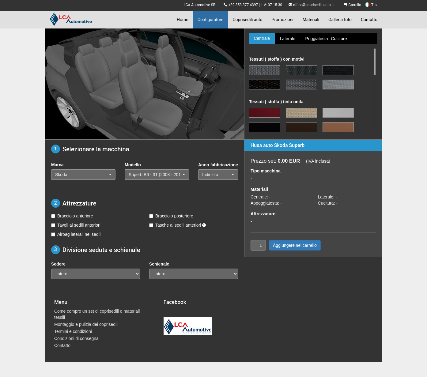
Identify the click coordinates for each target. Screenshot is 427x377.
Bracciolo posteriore (171, 215)
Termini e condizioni (73, 331)
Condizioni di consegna (76, 338)
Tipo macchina (266, 170)
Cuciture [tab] (339, 38)
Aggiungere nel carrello (295, 245)
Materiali (311, 19)
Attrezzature (263, 213)
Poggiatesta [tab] (315, 38)
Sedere (58, 264)
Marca (57, 164)
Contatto (369, 19)
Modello (133, 164)
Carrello (352, 5)
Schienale (159, 264)
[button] (83, 174)
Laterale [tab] (287, 38)
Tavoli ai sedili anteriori (75, 225)
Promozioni (282, 19)
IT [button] (371, 5)
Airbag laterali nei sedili (76, 234)
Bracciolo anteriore (72, 215)
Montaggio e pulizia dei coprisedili (86, 324)
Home (182, 19)
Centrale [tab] (262, 38)
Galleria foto (340, 19)
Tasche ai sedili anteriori (177, 225)
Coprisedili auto (247, 19)
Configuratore (211, 19)
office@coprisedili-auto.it (313, 5)
